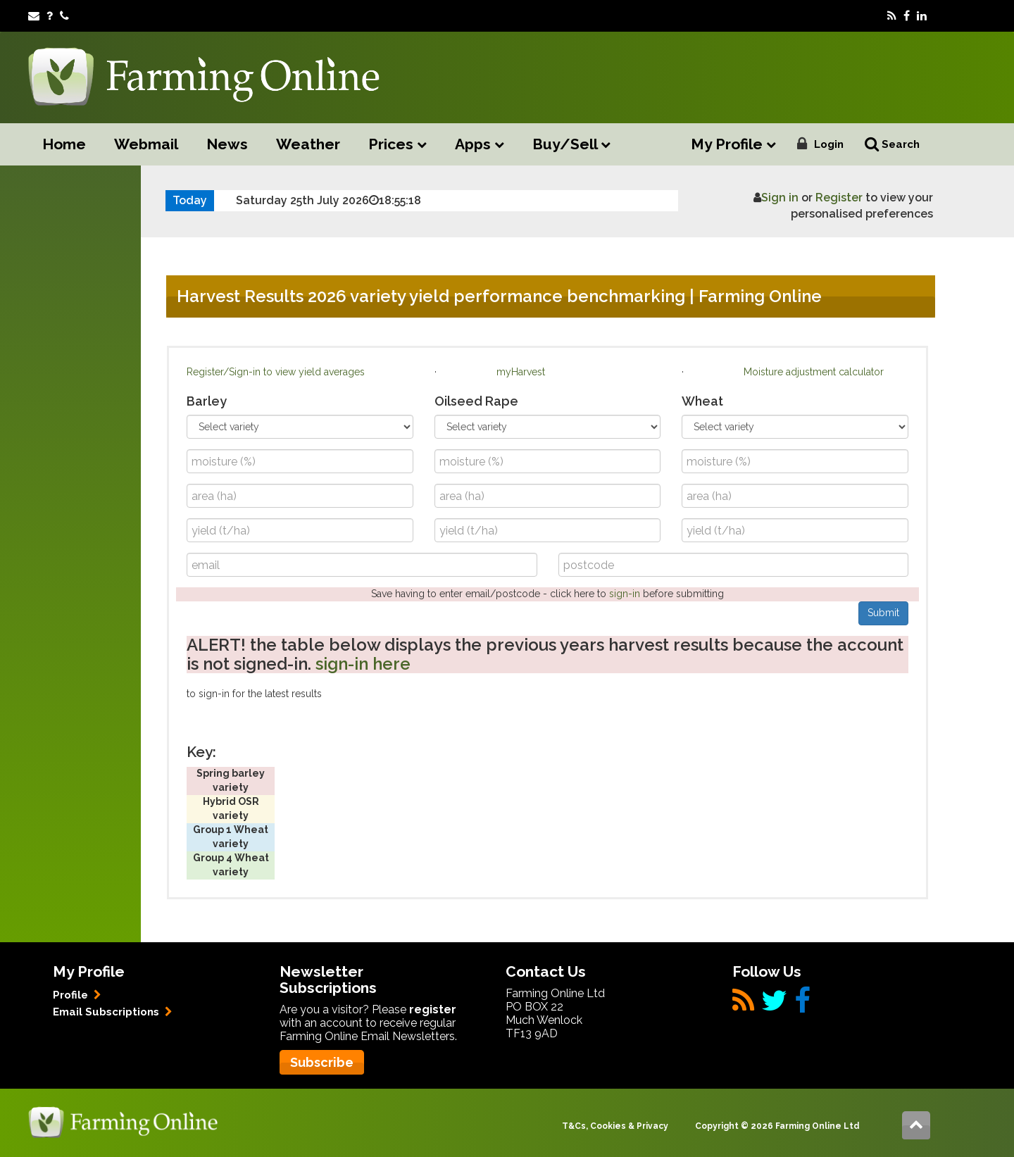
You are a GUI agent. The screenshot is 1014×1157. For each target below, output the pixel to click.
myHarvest (520, 371)
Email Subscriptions (113, 1012)
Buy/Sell (571, 144)
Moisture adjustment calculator (814, 371)
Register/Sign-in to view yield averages (276, 371)
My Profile (733, 144)
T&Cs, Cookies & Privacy (615, 1126)
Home (64, 144)
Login (829, 144)
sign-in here (363, 663)
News (227, 144)
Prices (397, 144)
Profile (77, 995)
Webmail (146, 144)
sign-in (624, 593)
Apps (479, 144)
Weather (308, 144)
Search (892, 144)
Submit (883, 612)
